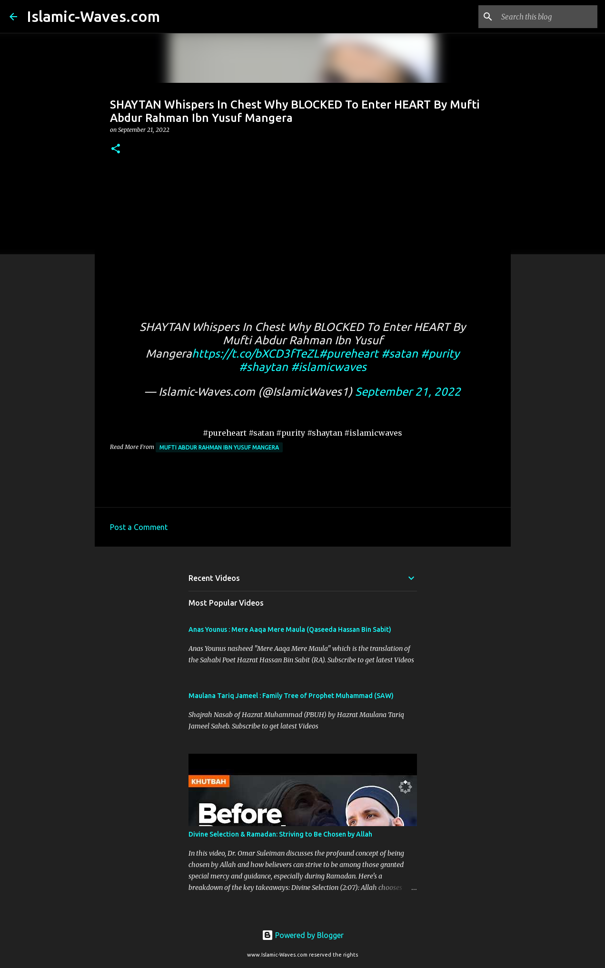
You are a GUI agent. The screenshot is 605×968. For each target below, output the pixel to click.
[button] (115, 149)
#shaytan (263, 366)
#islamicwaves (329, 366)
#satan (399, 353)
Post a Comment (139, 527)
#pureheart (348, 353)
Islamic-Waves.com (93, 16)
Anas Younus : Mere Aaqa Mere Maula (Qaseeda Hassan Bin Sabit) (289, 629)
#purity (440, 353)
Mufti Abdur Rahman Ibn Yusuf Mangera (219, 447)
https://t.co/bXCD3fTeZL (255, 353)
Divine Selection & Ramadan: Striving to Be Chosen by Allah (280, 834)
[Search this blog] (547, 16)
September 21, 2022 (408, 391)
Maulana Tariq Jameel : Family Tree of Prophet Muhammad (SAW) (291, 695)
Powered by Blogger (303, 935)
